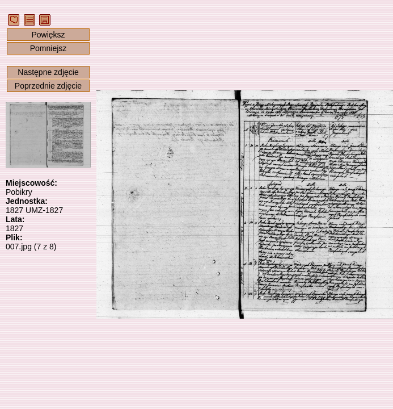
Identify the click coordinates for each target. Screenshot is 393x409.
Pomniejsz (48, 48)
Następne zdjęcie (48, 72)
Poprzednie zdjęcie (48, 85)
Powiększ (48, 34)
